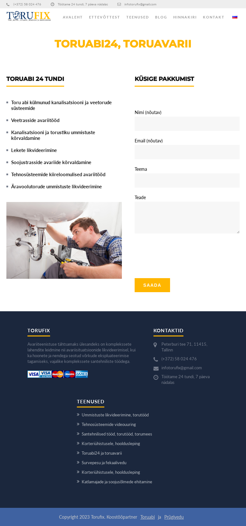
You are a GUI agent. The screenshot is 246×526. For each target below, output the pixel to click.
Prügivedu (174, 517)
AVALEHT (73, 17)
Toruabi (147, 517)
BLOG (161, 17)
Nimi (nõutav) (148, 112)
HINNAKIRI (185, 17)
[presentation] (183, 253)
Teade (140, 197)
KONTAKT (214, 17)
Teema (141, 169)
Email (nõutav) (149, 140)
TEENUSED (137, 17)
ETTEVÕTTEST (104, 17)
